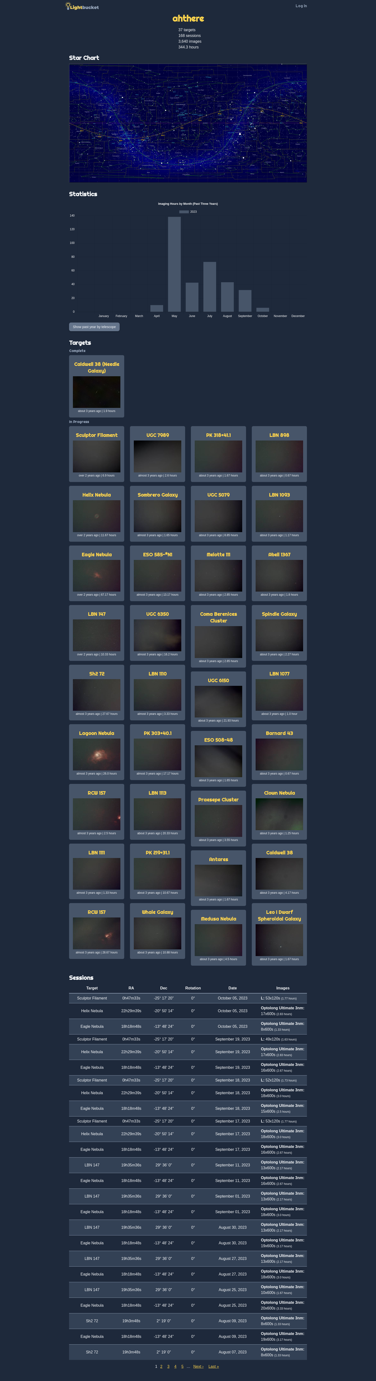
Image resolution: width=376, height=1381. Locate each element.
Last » (213, 1366)
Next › (198, 1366)
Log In (301, 5)
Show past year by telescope (94, 327)
